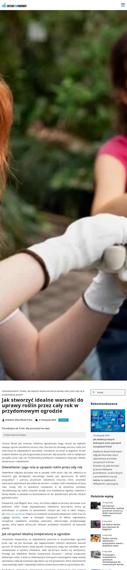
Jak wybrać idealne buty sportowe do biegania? (111, 527)
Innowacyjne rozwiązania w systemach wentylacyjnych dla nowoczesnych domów (113, 560)
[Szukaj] (94, 392)
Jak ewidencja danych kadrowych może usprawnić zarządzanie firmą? (107, 443)
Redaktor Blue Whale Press (18, 420)
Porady (63, 420)
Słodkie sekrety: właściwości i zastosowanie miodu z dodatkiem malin (112, 542)
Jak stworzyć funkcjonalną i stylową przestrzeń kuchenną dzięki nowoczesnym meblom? (113, 511)
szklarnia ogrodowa (15, 514)
